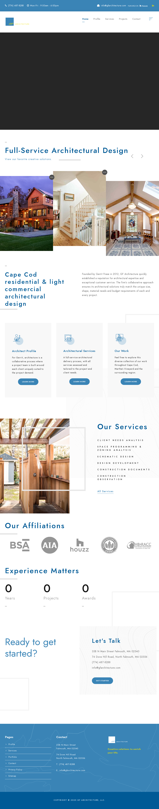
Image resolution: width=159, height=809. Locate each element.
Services (109, 19)
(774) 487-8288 (67, 764)
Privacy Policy (15, 769)
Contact (136, 19)
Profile (96, 19)
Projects (123, 19)
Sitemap (12, 776)
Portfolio (12, 757)
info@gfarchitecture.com (72, 770)
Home (85, 19)
